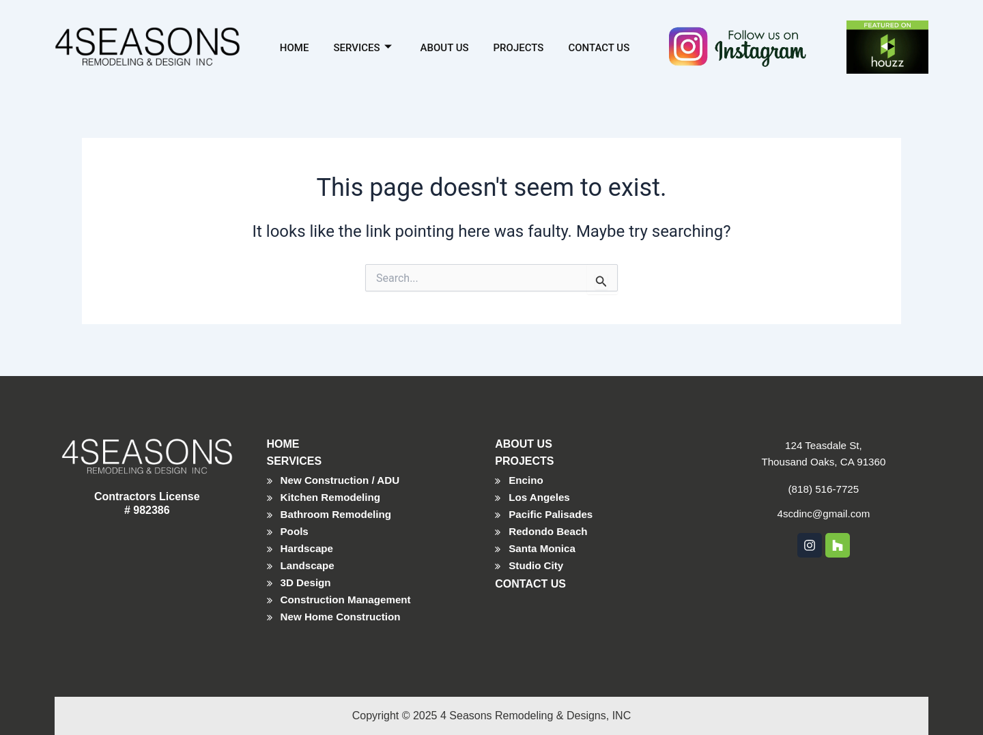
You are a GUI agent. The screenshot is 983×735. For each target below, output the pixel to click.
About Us (445, 46)
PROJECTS (524, 453)
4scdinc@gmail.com (823, 505)
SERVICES (294, 453)
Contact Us (598, 46)
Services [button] (362, 46)
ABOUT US (523, 436)
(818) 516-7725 (823, 481)
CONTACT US (530, 581)
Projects (519, 46)
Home (294, 46)
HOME (283, 436)
